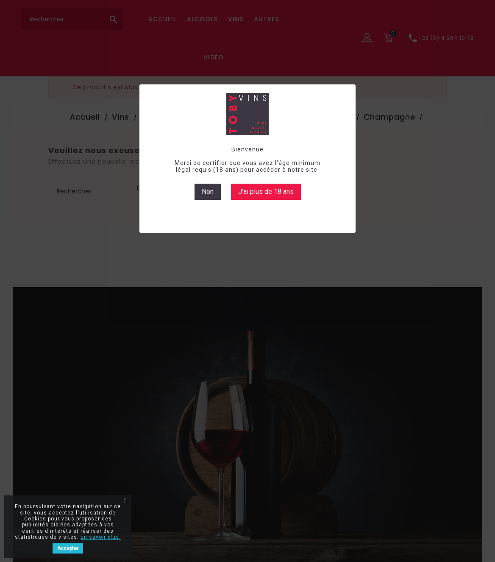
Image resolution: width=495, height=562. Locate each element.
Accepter (67, 548)
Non (208, 191)
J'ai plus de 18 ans (266, 191)
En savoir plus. (101, 537)
